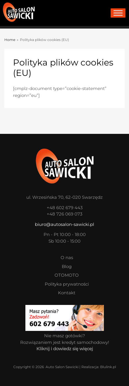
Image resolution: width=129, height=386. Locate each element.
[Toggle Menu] (118, 13)
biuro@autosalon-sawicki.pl (64, 224)
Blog (67, 266)
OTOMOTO (67, 275)
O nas (67, 257)
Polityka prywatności (67, 284)
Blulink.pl (108, 367)
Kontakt (66, 292)
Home (9, 40)
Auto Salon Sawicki (62, 367)
